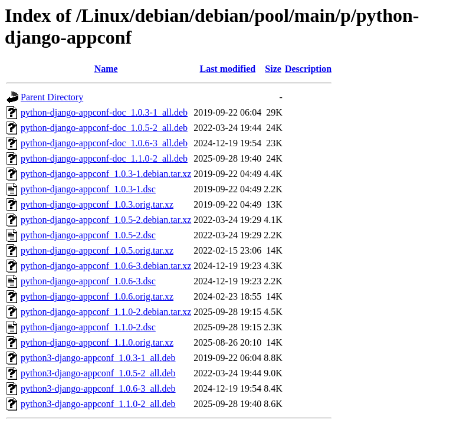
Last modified (227, 69)
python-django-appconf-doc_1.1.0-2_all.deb (104, 158)
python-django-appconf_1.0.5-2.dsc (88, 235)
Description (308, 69)
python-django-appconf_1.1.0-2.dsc (88, 327)
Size (273, 69)
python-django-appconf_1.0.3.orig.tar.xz (97, 204)
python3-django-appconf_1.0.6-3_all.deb (98, 388)
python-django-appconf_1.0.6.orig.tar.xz (97, 296)
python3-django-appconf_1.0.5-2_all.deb (98, 373)
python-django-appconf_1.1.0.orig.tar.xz (97, 342)
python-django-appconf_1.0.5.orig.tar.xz (97, 250)
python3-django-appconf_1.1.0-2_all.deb (98, 404)
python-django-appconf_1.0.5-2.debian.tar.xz (106, 220)
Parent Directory (52, 97)
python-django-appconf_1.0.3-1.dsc (88, 189)
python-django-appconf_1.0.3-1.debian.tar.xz (106, 174)
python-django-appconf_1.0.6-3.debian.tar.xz (106, 266)
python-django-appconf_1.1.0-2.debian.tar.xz (106, 312)
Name (106, 69)
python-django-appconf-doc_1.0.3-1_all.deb (104, 112)
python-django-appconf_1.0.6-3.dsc (88, 281)
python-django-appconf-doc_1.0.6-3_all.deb (104, 143)
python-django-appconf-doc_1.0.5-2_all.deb (104, 128)
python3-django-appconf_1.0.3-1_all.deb (98, 358)
